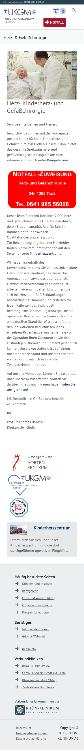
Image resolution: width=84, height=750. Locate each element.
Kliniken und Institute (37, 584)
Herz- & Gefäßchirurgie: (26, 37)
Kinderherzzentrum (52, 528)
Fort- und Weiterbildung (38, 598)
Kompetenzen (57, 160)
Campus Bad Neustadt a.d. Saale (44, 673)
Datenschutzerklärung (31, 739)
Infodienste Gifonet (35, 629)
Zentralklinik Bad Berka (38, 687)
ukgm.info (29, 649)
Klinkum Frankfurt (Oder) (39, 680)
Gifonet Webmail (33, 636)
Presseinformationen (36, 612)
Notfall (57, 22)
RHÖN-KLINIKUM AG (36, 666)
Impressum (23, 728)
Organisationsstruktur (37, 605)
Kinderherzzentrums (45, 253)
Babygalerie (30, 591)
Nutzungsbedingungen (31, 733)
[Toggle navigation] (74, 11)
